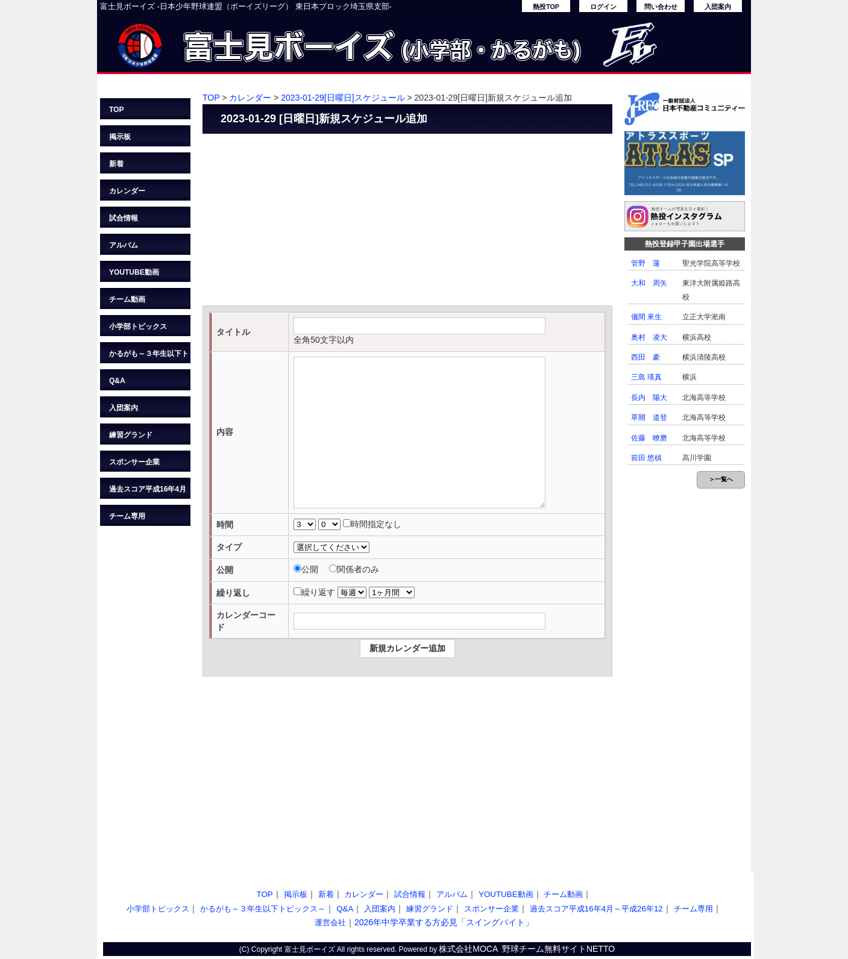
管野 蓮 (645, 263)
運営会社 (330, 922)
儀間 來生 (646, 317)
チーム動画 (127, 299)
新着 (116, 164)
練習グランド (130, 435)
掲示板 (120, 137)
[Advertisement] (407, 221)
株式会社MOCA (468, 949)
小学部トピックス (138, 326)
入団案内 (718, 6)
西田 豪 (645, 357)
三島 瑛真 (646, 377)
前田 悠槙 (646, 458)
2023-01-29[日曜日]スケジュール (342, 97)
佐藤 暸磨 (649, 438)
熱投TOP (546, 6)
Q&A (117, 380)
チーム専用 (127, 516)
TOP (116, 109)
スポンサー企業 (134, 462)
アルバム (123, 245)
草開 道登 (649, 417)
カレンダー (127, 191)
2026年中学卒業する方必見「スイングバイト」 (443, 922)
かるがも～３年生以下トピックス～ (149, 356)
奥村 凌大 (649, 337)
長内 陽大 (649, 397)
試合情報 (123, 218)
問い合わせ (660, 6)
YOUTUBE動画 (134, 272)
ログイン (603, 6)
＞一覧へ (721, 479)
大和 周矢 (649, 283)
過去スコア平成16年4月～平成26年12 (147, 492)
